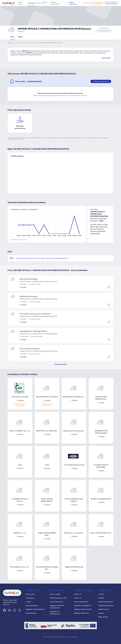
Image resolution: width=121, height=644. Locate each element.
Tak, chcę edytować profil (104, 30)
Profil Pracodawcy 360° (58, 598)
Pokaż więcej (106, 58)
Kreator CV (44, 3)
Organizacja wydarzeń (106, 605)
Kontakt (101, 598)
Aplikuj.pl (10, 42)
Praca (12, 37)
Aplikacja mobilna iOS (81, 613)
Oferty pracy (21, 3)
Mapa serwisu (103, 617)
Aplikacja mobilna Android (83, 609)
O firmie (101, 594)
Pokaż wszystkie (60, 364)
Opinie (20, 37)
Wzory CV (77, 598)
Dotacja (101, 613)
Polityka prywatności (105, 602)
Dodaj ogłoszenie (72, 3)
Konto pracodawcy (56, 602)
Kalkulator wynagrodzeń (55, 3)
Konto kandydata (96, 3)
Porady (39, 3)
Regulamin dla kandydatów (35, 609)
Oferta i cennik (55, 594)
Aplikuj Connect (103, 609)
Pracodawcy (32, 3)
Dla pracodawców (111, 3)
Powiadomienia (31, 613)
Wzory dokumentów (81, 602)
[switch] (100, 81)
